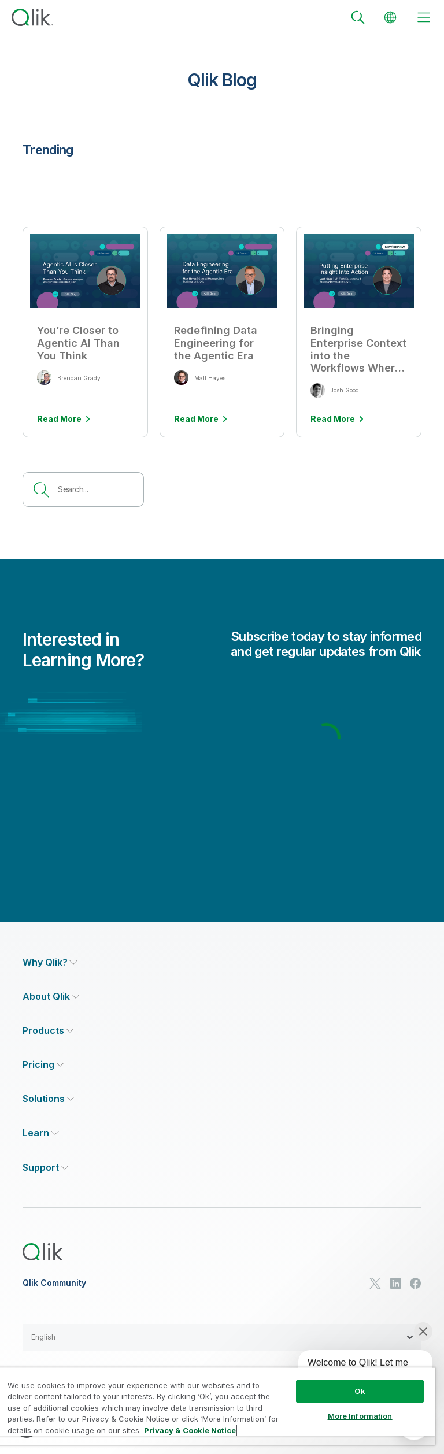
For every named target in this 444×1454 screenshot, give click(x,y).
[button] (222, 1337)
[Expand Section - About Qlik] (51, 996)
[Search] (358, 17)
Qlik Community (54, 1283)
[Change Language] (390, 17)
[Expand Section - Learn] (41, 1132)
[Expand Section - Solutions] (49, 1098)
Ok (359, 1391)
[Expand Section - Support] (46, 1167)
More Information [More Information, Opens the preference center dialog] (360, 1415)
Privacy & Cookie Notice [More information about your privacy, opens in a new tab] (190, 1430)
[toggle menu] (423, 17)
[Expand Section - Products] (48, 1030)
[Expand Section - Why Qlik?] (50, 962)
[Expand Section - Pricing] (43, 1064)
